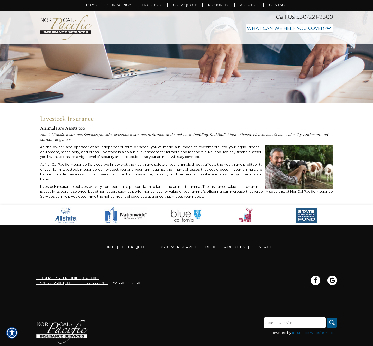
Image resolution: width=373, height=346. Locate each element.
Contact (262, 247)
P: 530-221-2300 (49, 283)
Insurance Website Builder (314, 333)
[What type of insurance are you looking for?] (289, 28)
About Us (234, 247)
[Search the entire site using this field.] (294, 322)
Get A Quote (135, 247)
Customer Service (177, 247)
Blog (211, 247)
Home (107, 247)
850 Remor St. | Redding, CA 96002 (67, 278)
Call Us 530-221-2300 (304, 17)
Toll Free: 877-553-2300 (86, 283)
